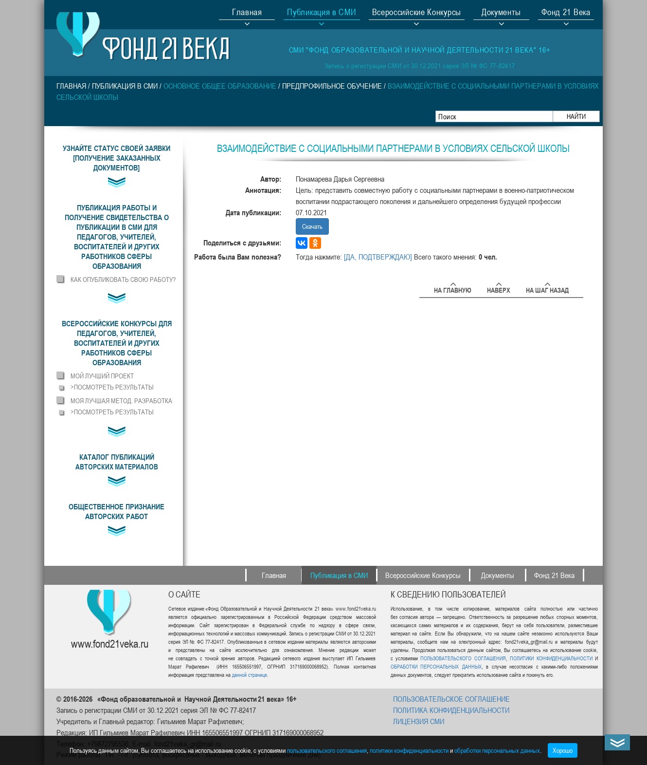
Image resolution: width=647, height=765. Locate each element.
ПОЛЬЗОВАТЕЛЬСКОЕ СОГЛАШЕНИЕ (451, 699)
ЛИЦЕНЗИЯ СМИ (418, 721)
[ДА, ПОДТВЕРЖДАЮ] (378, 256)
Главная (247, 13)
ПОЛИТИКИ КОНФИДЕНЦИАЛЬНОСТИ (551, 658)
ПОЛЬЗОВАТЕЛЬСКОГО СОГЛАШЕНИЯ (462, 658)
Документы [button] (501, 13)
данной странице (249, 674)
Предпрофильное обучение (332, 86)
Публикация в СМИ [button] (321, 13)
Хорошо (563, 750)
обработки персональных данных (497, 750)
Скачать (312, 226)
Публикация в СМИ (125, 86)
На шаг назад (547, 288)
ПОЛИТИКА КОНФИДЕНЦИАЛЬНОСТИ (451, 710)
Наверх (498, 288)
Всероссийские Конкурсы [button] (416, 13)
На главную (452, 288)
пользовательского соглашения (327, 750)
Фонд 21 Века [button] (565, 13)
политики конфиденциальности (409, 750)
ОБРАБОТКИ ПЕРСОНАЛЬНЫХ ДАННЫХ (436, 666)
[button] (116, 237)
